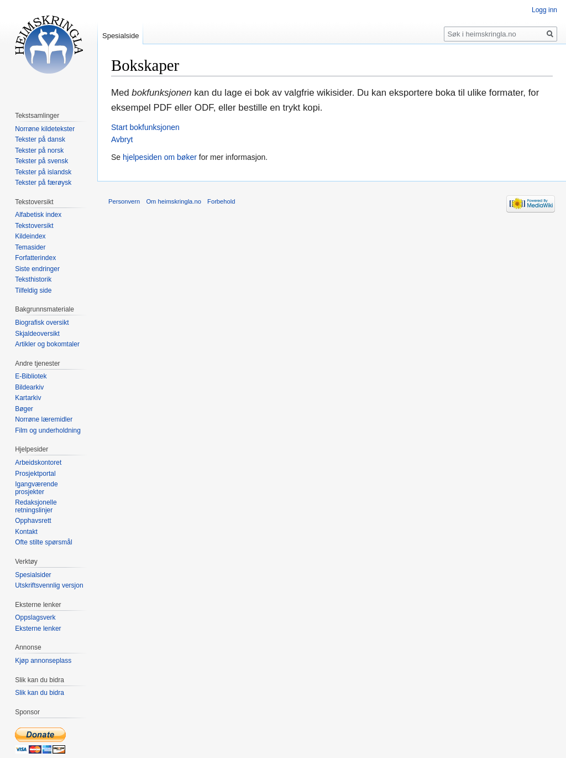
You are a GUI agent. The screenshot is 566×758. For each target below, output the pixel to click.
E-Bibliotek (30, 376)
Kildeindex (30, 236)
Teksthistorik (33, 279)
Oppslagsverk (35, 617)
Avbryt (122, 139)
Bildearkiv (29, 387)
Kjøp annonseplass (43, 660)
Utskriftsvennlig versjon (49, 585)
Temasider (30, 247)
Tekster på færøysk (43, 182)
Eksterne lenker (38, 628)
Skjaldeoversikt (37, 334)
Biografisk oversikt (42, 322)
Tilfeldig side (33, 290)
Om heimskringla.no (173, 201)
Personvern (124, 201)
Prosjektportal (35, 473)
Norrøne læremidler (43, 419)
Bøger (24, 409)
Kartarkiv (28, 398)
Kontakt (26, 532)
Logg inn (544, 10)
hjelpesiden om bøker (160, 157)
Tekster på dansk (40, 139)
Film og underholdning (48, 430)
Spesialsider (33, 575)
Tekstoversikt (34, 226)
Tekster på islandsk (43, 172)
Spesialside (120, 36)
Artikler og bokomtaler (47, 344)
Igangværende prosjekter (36, 488)
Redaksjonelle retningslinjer (35, 506)
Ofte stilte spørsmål (43, 542)
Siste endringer (37, 269)
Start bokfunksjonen (145, 127)
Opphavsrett (33, 521)
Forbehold (221, 201)
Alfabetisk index (38, 215)
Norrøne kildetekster (45, 129)
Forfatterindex (35, 258)
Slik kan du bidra (39, 693)
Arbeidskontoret (38, 462)
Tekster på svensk (41, 161)
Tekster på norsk (39, 150)
